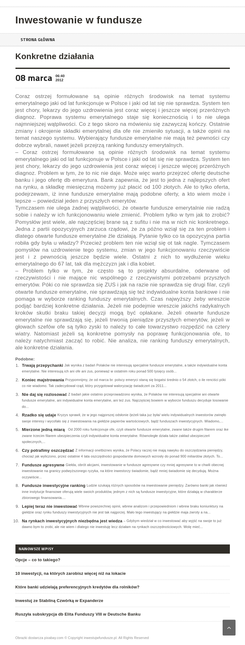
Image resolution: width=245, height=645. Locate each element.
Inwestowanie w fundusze (78, 20)
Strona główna (38, 39)
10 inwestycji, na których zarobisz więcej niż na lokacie (70, 573)
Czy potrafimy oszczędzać (48, 450)
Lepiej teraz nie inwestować (50, 506)
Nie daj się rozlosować (44, 394)
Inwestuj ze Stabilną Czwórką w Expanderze (59, 600)
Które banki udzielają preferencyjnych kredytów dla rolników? (77, 587)
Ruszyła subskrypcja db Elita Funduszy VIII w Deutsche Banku (78, 614)
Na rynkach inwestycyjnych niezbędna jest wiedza (72, 521)
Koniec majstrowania (43, 380)
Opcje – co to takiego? (38, 559)
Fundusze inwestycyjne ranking (53, 485)
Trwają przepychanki (42, 365)
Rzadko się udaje (39, 415)
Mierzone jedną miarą (43, 429)
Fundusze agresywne (43, 465)
